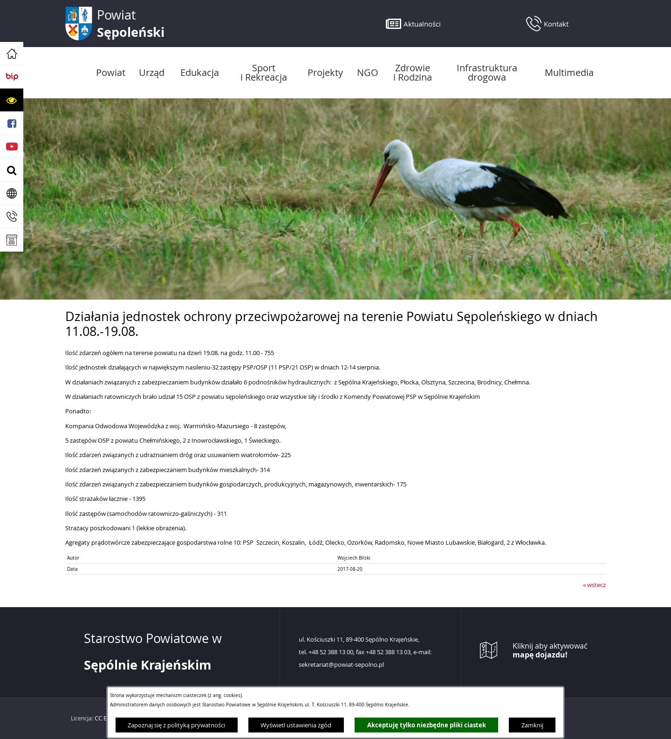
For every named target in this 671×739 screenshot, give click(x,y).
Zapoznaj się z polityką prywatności (176, 725)
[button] (11, 100)
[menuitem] (110, 73)
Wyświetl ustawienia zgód (295, 725)
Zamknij (532, 725)
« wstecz (594, 585)
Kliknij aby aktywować (550, 650)
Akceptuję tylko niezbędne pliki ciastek (426, 725)
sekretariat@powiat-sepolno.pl (341, 665)
